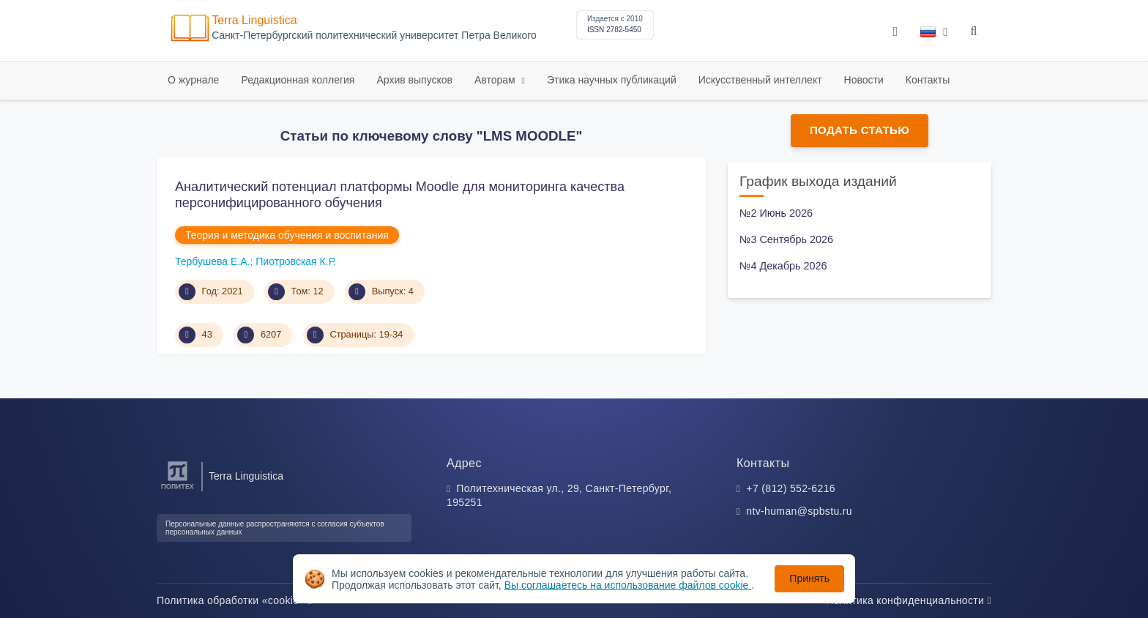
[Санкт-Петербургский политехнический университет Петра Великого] (177, 489)
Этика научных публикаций (611, 80)
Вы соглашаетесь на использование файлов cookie (628, 585)
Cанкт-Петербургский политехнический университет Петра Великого (374, 35)
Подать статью (859, 130)
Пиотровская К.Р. (296, 261)
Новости (864, 80)
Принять (809, 578)
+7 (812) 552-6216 (790, 488)
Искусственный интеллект (760, 80)
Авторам (496, 80)
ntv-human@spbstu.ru (799, 511)
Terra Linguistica (254, 20)
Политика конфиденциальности (908, 600)
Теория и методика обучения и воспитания (287, 235)
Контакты (928, 80)
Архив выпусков (414, 80)
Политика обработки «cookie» (234, 600)
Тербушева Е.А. (212, 261)
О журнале (193, 80)
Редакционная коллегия (297, 80)
